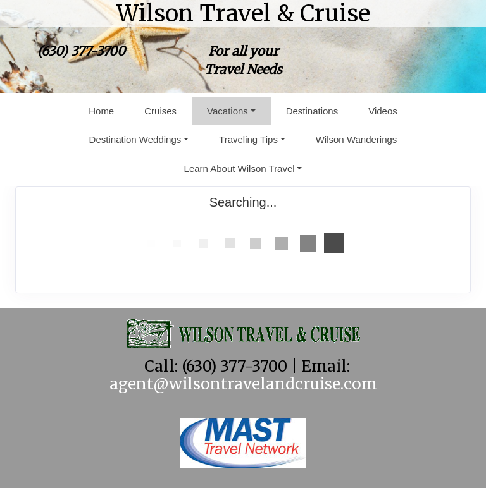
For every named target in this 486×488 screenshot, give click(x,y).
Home (101, 111)
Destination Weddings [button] (135, 139)
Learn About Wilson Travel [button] (239, 168)
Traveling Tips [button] (248, 139)
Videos (382, 111)
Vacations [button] (227, 111)
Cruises (160, 111)
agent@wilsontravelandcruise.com (243, 384)
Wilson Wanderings (356, 139)
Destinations (312, 111)
